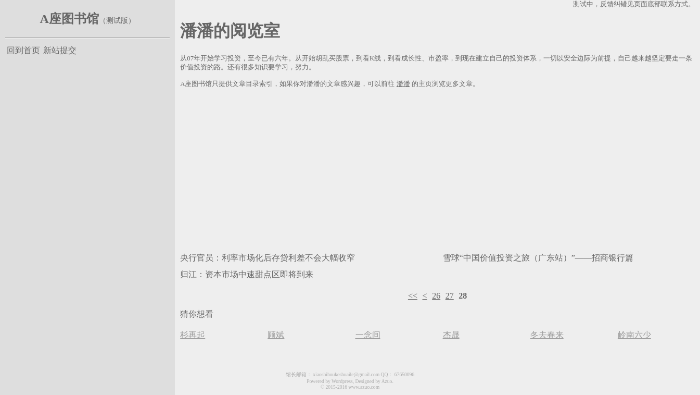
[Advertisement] (437, 168)
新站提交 (60, 50)
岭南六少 (634, 334)
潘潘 (403, 84)
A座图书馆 (69, 19)
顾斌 (276, 334)
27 (450, 295)
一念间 (367, 334)
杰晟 (451, 334)
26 (436, 295)
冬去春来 (547, 334)
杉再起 (192, 334)
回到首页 (23, 50)
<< (412, 295)
